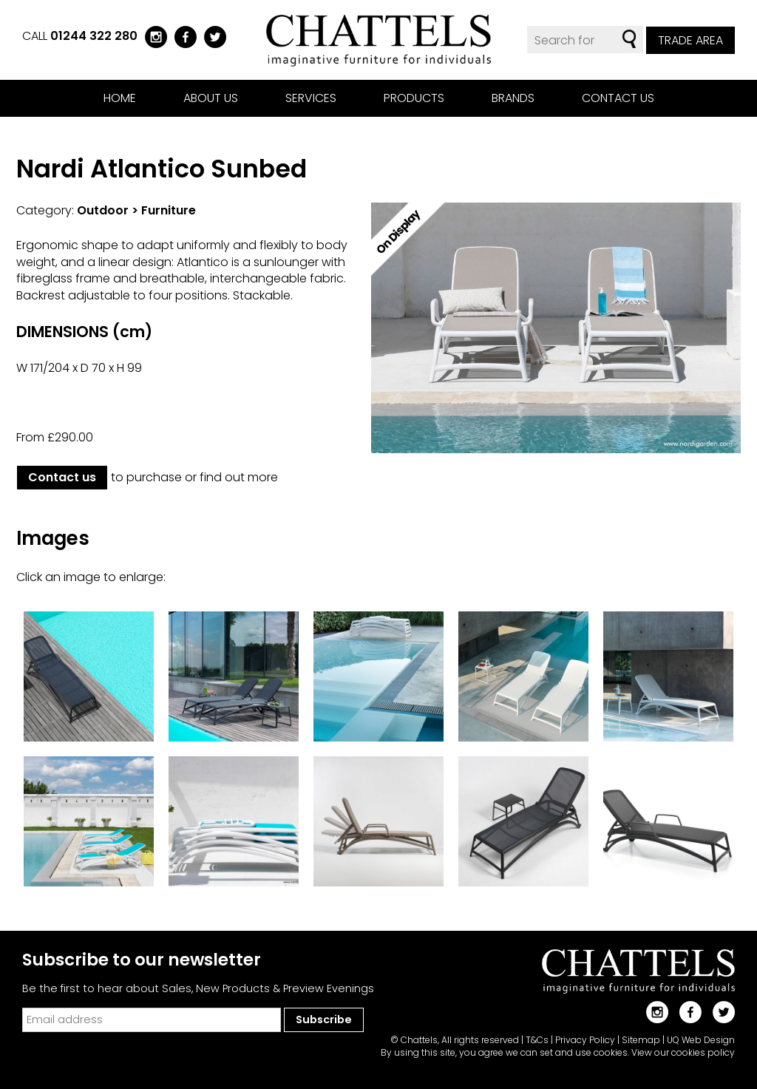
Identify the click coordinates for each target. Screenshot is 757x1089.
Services (310, 97)
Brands (513, 97)
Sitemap (641, 1040)
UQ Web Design (701, 1040)
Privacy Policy (585, 1040)
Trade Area (690, 40)
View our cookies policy (683, 1052)
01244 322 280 (94, 35)
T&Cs (537, 1040)
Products (414, 97)
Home (119, 97)
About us (210, 97)
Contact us (618, 97)
